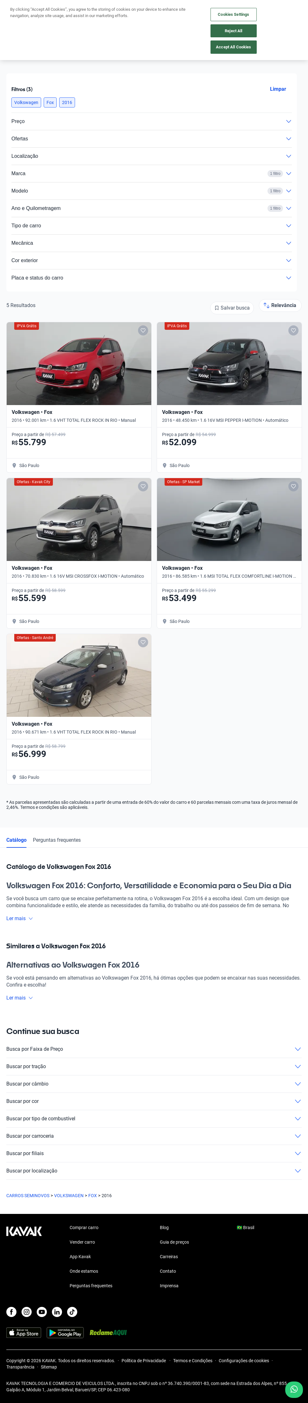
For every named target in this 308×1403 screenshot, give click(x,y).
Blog (164, 1227)
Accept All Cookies (233, 47)
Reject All (233, 30)
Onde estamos (84, 1271)
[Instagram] (27, 1312)
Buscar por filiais (154, 1153)
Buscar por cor (154, 1101)
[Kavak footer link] (24, 1257)
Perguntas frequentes (57, 840)
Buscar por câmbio (154, 1083)
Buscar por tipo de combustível (154, 1118)
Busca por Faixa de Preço (154, 1049)
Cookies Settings (233, 14)
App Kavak (80, 1256)
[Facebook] (11, 1312)
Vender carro (82, 1242)
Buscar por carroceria (154, 1136)
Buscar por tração (154, 1066)
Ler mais (19, 918)
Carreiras (169, 1256)
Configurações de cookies (244, 1360)
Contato (168, 1271)
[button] (26, 102)
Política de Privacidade (144, 1360)
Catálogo (16, 840)
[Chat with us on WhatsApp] (294, 1389)
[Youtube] (42, 1312)
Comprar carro (84, 1227)
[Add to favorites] (143, 330)
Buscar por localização (154, 1170)
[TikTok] (72, 1312)
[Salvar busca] (232, 308)
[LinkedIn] (57, 1312)
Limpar (278, 89)
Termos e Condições (192, 1360)
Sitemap (49, 1366)
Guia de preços (174, 1242)
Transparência (20, 1366)
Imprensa (169, 1285)
